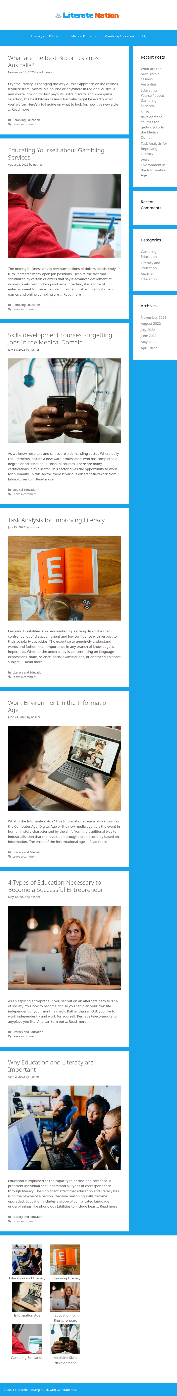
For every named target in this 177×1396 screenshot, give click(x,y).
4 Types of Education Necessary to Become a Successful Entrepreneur (55, 886)
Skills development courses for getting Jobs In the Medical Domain (60, 338)
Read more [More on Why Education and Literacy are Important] (108, 1206)
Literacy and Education (47, 36)
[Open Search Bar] (144, 36)
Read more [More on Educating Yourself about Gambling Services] (72, 294)
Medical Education (84, 36)
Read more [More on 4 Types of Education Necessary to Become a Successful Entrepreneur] (77, 1021)
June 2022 (149, 335)
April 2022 (149, 348)
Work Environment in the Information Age (59, 706)
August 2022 (151, 323)
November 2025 (153, 317)
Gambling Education (119, 36)
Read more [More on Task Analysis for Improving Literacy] (33, 661)
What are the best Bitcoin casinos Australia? (53, 61)
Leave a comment (24, 124)
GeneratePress (67, 1390)
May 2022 (148, 342)
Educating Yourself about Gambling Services (56, 153)
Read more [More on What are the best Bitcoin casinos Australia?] (20, 109)
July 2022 (148, 329)
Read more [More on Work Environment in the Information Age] (98, 841)
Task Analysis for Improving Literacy (56, 520)
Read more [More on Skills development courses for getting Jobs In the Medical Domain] (45, 479)
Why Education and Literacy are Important (51, 1065)
